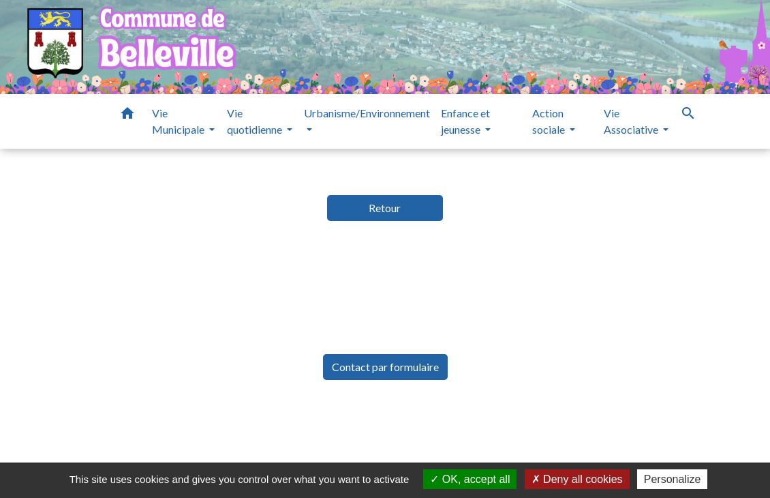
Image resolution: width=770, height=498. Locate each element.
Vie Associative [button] (632, 121)
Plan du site (505, 429)
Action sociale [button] (549, 121)
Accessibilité (419, 429)
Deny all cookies (577, 479)
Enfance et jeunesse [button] (465, 121)
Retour (385, 207)
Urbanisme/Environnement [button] (367, 112)
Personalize (672, 479)
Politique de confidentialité (288, 429)
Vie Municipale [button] (179, 121)
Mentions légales (143, 429)
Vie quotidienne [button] (255, 121)
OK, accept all (470, 479)
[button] (127, 115)
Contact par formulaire (385, 366)
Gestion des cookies (613, 429)
